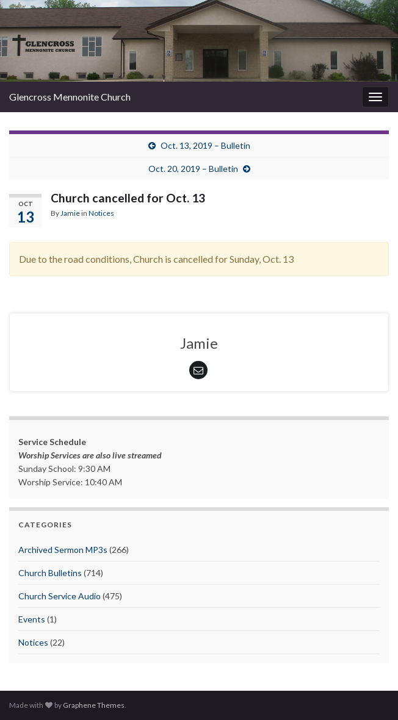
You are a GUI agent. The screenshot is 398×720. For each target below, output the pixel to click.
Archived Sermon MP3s (62, 549)
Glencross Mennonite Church (70, 96)
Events (31, 619)
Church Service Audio (59, 596)
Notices (101, 213)
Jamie (70, 213)
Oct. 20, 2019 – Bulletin (193, 168)
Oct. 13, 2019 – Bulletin (205, 145)
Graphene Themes (94, 705)
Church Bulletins (50, 573)
